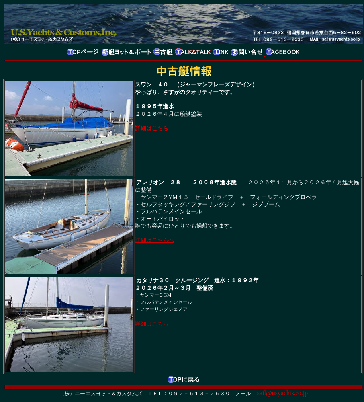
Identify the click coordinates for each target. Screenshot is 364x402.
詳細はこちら (151, 128)
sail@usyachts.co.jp (282, 393)
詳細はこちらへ (154, 240)
